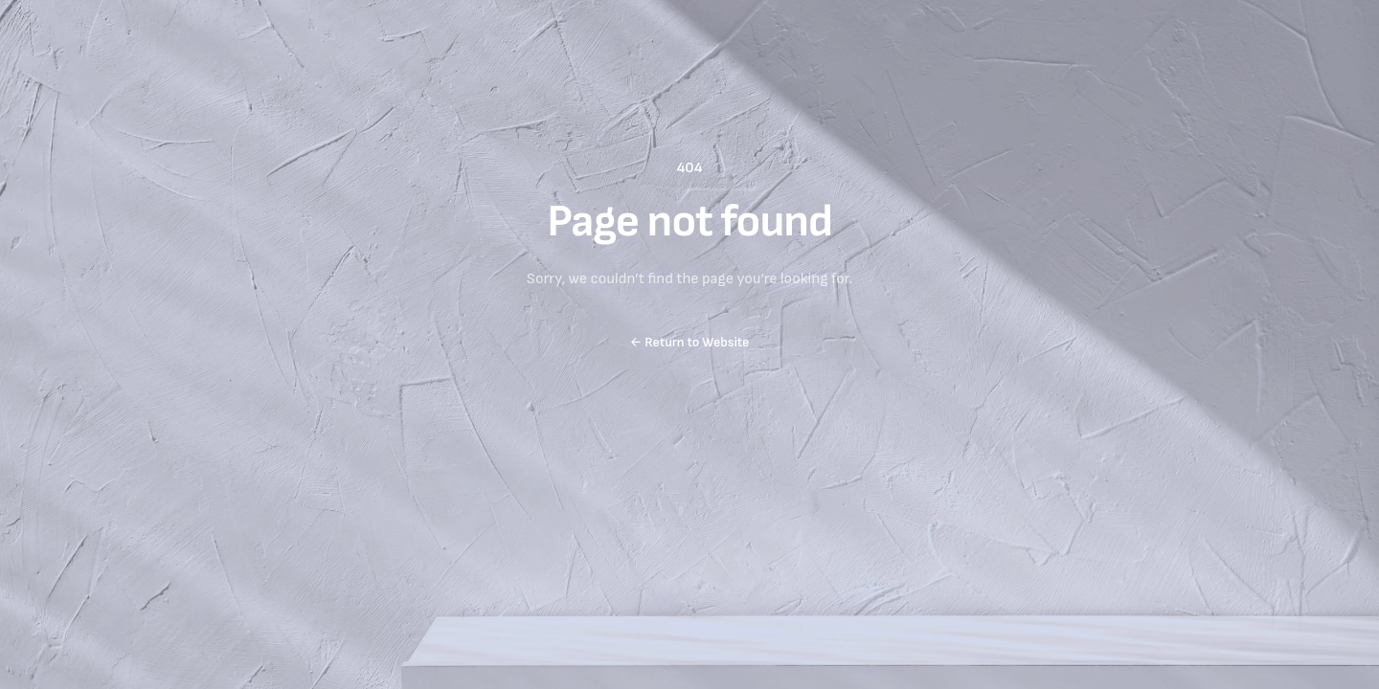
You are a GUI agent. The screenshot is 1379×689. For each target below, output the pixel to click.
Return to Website (690, 342)
